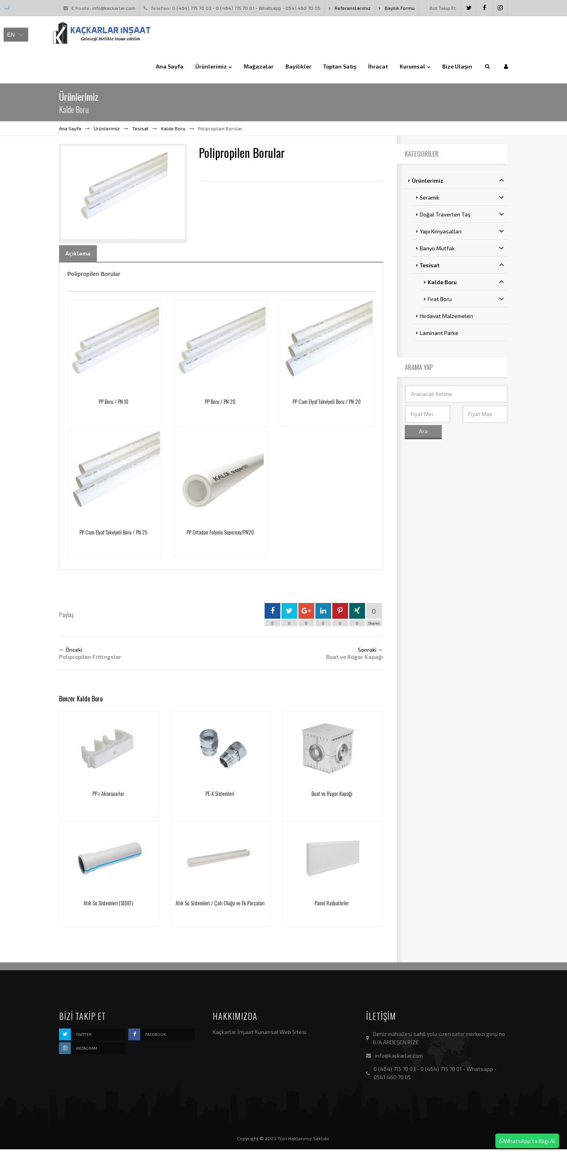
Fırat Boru (466, 299)
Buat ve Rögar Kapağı (331, 793)
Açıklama (78, 253)
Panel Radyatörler (332, 903)
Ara (423, 431)
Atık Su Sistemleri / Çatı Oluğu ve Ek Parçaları (220, 903)
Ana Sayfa (70, 128)
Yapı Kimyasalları (462, 231)
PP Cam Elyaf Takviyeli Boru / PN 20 (327, 401)
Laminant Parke (439, 332)
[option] (123, 193)
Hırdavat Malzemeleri (446, 316)
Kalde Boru (173, 128)
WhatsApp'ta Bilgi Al (527, 1141)
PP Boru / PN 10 (113, 401)
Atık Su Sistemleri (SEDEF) (108, 903)
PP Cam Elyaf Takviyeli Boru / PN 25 (114, 532)
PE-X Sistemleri (220, 793)
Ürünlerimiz (107, 128)
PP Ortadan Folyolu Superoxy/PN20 (220, 532)
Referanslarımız (350, 8)
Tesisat (140, 128)
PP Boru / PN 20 (220, 401)
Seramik (462, 197)
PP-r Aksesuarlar (108, 793)
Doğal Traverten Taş (462, 214)
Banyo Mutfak (462, 248)
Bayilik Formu (397, 8)
